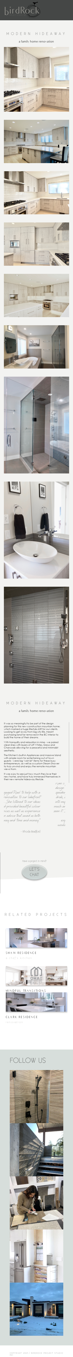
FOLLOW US (28, 1060)
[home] (22, 10)
